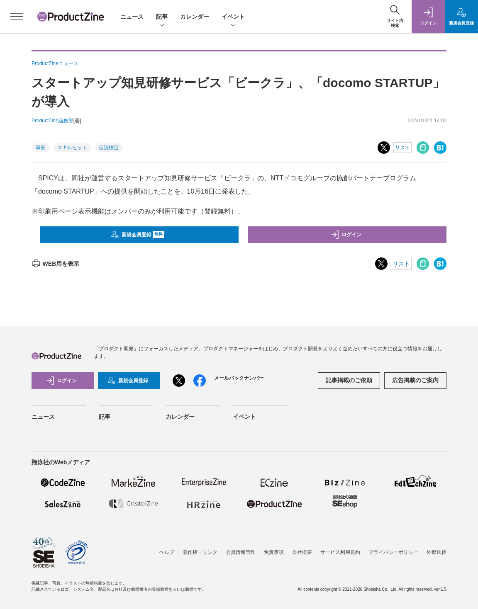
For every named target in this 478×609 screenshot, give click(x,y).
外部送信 (436, 552)
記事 (162, 17)
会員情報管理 (241, 552)
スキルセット (72, 147)
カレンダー (194, 16)
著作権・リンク (200, 552)
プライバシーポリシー (393, 552)
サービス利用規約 (340, 552)
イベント (233, 17)
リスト (402, 147)
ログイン (346, 234)
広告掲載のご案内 (415, 380)
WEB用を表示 (55, 263)
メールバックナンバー (239, 378)
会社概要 (302, 552)
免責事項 (274, 552)
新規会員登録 (137, 234)
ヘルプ (166, 552)
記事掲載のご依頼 (349, 380)
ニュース (132, 16)
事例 (41, 147)
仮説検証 (109, 147)
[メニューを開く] (16, 16)
